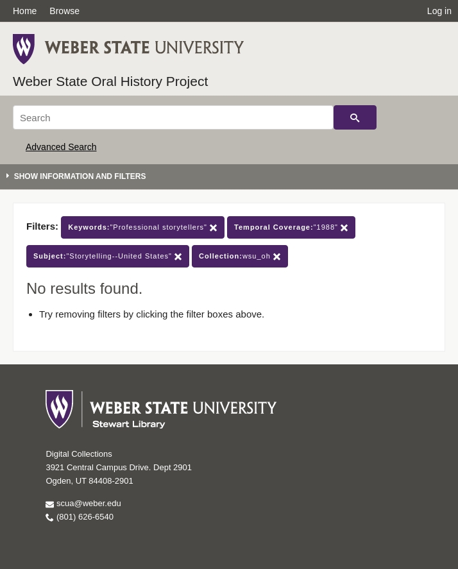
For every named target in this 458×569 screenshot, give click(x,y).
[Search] (173, 117)
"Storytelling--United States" (107, 256)
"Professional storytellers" (142, 227)
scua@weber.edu (83, 503)
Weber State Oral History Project (110, 81)
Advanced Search (61, 147)
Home (25, 11)
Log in (439, 11)
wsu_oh (240, 256)
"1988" (291, 227)
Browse (64, 11)
